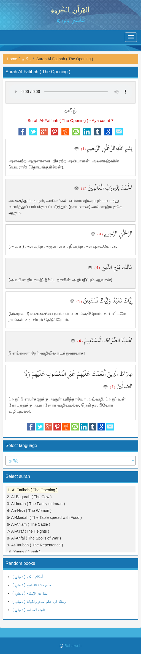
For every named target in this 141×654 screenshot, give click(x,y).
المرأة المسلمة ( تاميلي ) (28, 609)
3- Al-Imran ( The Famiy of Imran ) (36, 504)
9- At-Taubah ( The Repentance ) (35, 545)
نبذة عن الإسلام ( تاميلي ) (30, 593)
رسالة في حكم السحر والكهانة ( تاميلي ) (39, 601)
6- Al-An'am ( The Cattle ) (28, 524)
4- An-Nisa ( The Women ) (29, 510)
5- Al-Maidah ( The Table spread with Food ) (44, 517)
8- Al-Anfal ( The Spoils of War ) (34, 538)
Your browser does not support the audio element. (70, 91)
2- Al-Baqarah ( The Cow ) (29, 497)
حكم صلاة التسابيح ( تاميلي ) (31, 585)
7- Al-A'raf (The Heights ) (28, 531)
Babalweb (73, 646)
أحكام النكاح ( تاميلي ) (27, 576)
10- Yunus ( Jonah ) (23, 552)
